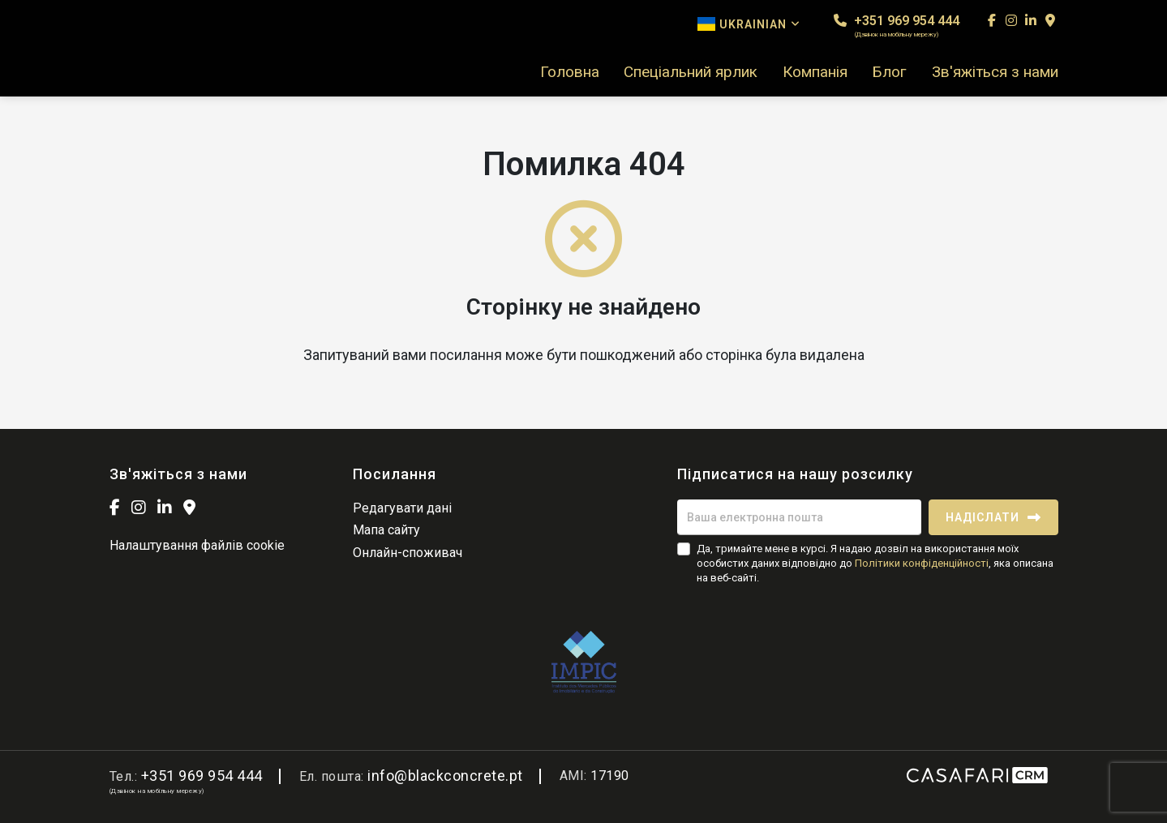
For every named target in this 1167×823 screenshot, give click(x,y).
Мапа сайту (386, 530)
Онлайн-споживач (407, 552)
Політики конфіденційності (922, 563)
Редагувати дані (402, 508)
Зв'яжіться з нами (995, 72)
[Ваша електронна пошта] (799, 517)
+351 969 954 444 (896, 25)
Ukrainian (748, 24)
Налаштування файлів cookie (197, 545)
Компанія (815, 72)
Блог (889, 72)
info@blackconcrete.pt (445, 775)
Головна (569, 72)
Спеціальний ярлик (690, 72)
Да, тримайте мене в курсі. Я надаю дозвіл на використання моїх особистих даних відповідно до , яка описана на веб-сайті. (875, 563)
